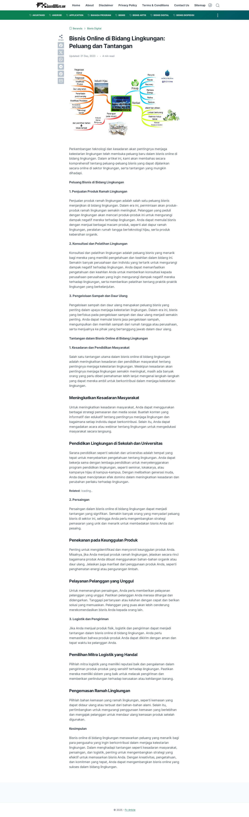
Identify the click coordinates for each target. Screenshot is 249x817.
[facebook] (61, 45)
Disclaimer (106, 5)
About (89, 5)
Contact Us (181, 5)
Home (76, 5)
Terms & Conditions (155, 5)
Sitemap (199, 5)
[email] (61, 81)
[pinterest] (61, 74)
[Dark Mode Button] (210, 5)
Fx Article (130, 809)
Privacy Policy (127, 5)
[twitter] (61, 52)
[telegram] (61, 66)
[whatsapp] (61, 59)
